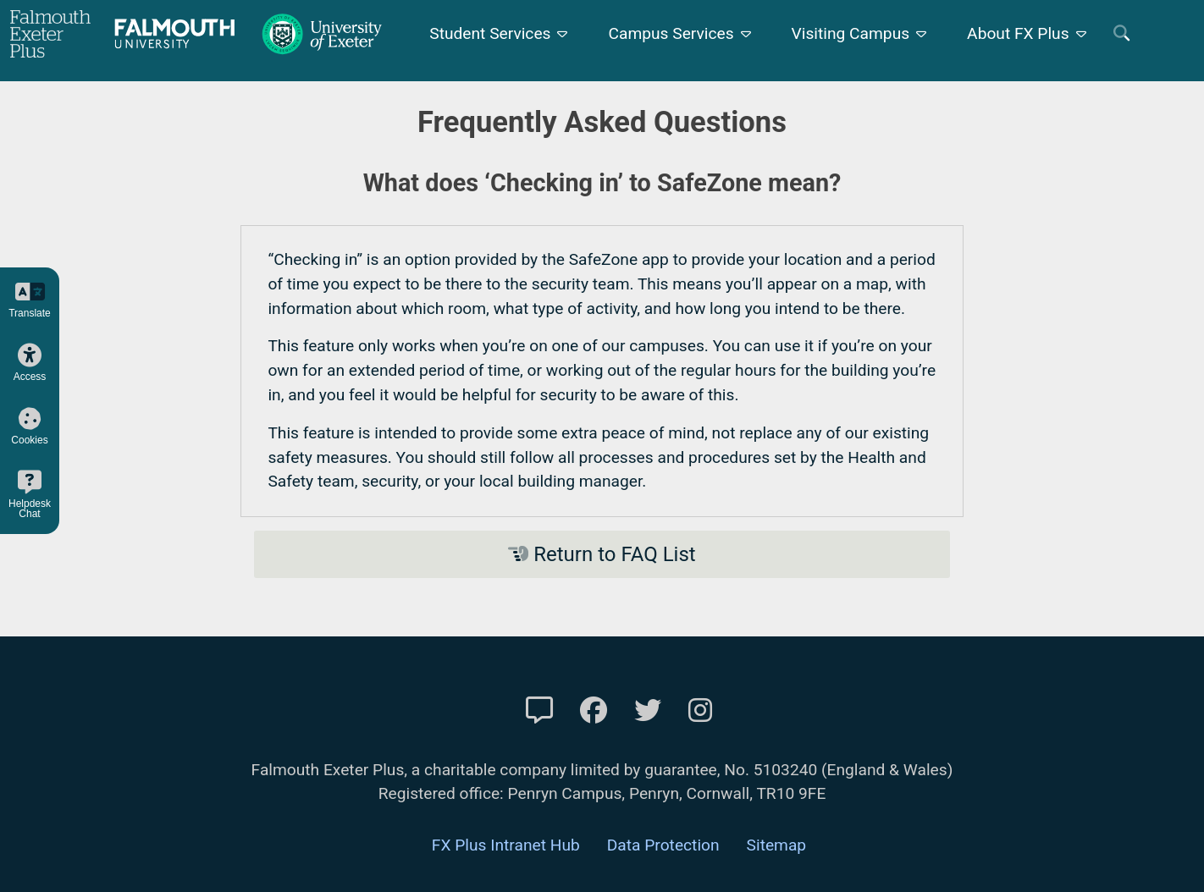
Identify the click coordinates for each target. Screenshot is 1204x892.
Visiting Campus (851, 33)
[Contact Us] (539, 711)
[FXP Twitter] (647, 711)
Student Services (489, 33)
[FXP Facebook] (593, 711)
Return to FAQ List (601, 554)
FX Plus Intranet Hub (506, 845)
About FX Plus (1018, 33)
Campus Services (670, 33)
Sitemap (777, 845)
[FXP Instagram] (700, 711)
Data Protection (663, 845)
